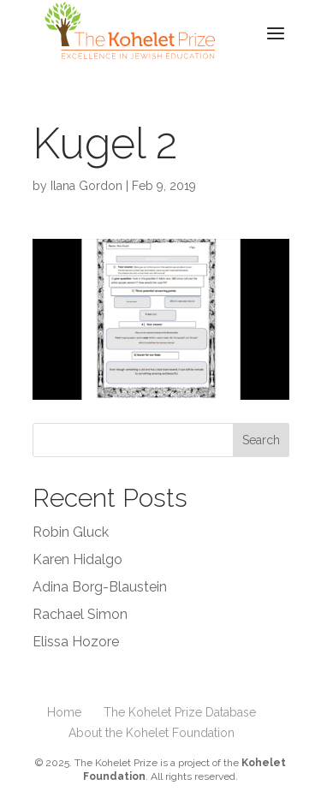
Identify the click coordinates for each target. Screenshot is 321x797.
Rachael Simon (80, 614)
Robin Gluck (71, 532)
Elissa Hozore (76, 641)
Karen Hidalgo (77, 559)
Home (64, 712)
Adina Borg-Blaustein (100, 587)
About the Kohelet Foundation (151, 733)
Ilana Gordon (86, 186)
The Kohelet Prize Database (180, 712)
